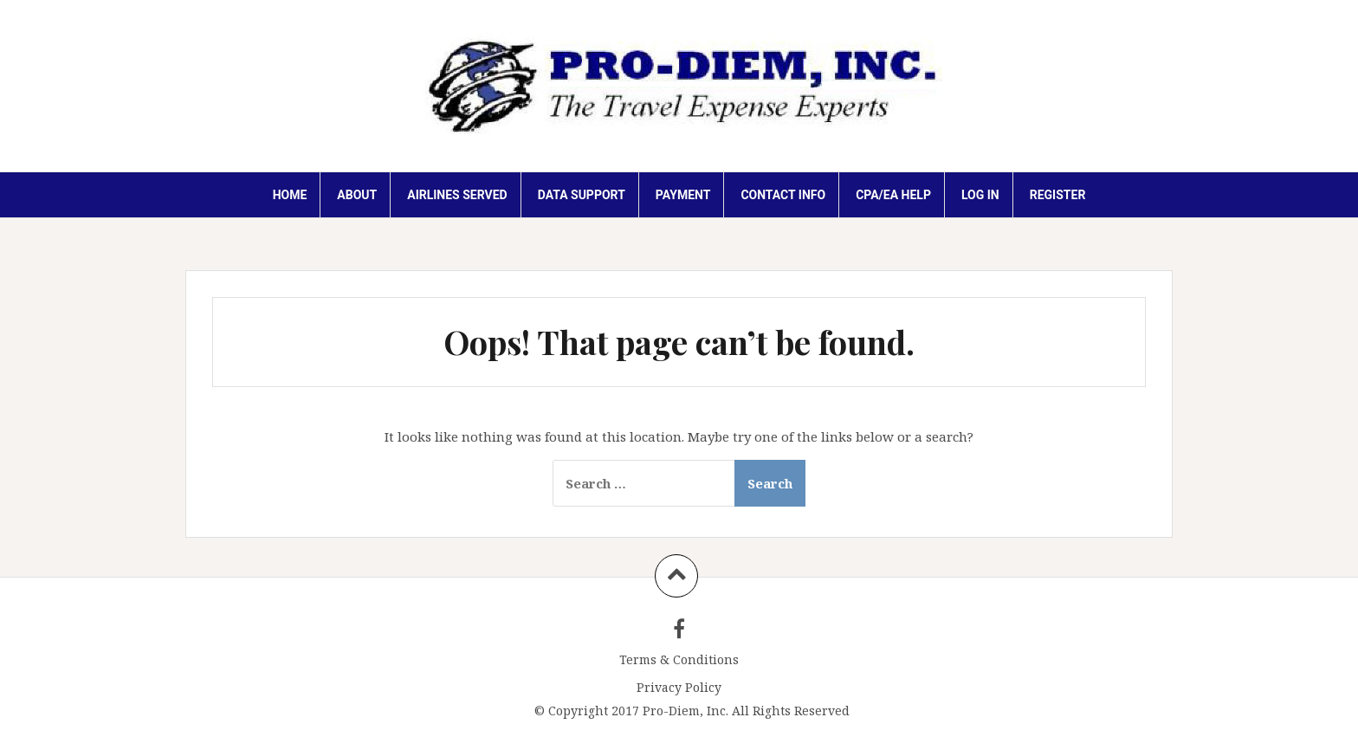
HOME (290, 195)
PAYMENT (683, 195)
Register (1058, 195)
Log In (980, 195)
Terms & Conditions (679, 659)
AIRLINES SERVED (457, 195)
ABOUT (357, 195)
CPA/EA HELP (893, 195)
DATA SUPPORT (581, 195)
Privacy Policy (679, 687)
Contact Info (782, 195)
